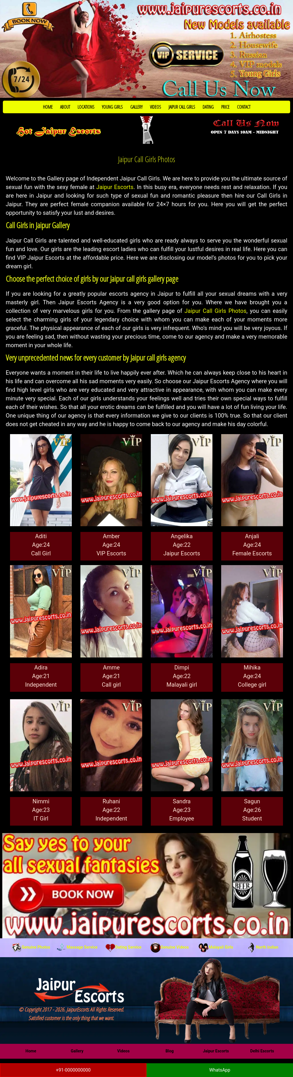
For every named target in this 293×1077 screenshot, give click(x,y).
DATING (208, 107)
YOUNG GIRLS (112, 107)
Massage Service (77, 947)
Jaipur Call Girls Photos (216, 310)
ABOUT (65, 107)
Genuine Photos (30, 947)
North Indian (262, 947)
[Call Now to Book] (146, 49)
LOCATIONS (86, 107)
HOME (48, 107)
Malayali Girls (216, 947)
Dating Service (123, 947)
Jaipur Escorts (114, 187)
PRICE (225, 107)
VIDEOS (155, 107)
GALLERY (136, 107)
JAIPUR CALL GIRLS (182, 107)
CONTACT (243, 107)
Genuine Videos (170, 947)
